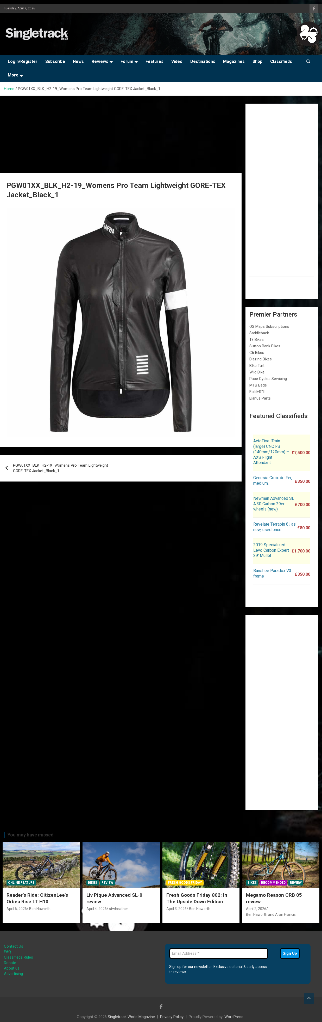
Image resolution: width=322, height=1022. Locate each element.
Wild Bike (256, 372)
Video (176, 61)
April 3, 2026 (176, 909)
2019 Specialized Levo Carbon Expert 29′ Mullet (271, 550)
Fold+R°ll (256, 391)
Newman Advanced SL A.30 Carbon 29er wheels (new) (273, 504)
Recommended (273, 882)
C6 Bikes (256, 352)
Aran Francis (285, 914)
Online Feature (21, 882)
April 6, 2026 (17, 909)
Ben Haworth (39, 909)
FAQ (7, 951)
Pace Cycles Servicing (268, 378)
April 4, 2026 (96, 909)
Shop (257, 61)
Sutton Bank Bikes (264, 346)
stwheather (118, 909)
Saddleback (259, 333)
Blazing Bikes (260, 359)
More (13, 75)
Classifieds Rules (18, 957)
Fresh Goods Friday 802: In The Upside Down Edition (196, 898)
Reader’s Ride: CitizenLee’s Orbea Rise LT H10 (37, 898)
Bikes (92, 882)
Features (154, 61)
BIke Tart (256, 365)
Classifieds (281, 61)
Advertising (13, 973)
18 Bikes (256, 339)
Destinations (202, 61)
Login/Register (22, 61)
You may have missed (31, 834)
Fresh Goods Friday (185, 882)
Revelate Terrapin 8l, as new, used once (274, 527)
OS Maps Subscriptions (269, 326)
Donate (10, 962)
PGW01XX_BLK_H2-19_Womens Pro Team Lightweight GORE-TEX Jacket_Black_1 (60, 468)
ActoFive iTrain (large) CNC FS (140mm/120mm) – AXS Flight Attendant (271, 451)
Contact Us (13, 946)
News (78, 61)
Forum (127, 61)
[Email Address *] (218, 953)
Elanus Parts (260, 398)
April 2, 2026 (256, 909)
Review (107, 882)
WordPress (233, 1016)
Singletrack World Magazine (131, 1016)
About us (12, 968)
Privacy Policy (172, 1016)
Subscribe (55, 61)
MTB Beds (258, 385)
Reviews (100, 61)
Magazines (234, 61)
